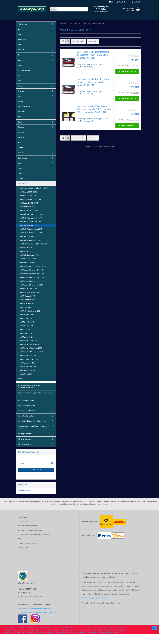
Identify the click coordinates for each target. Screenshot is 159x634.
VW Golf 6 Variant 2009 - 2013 (31, 225)
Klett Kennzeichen (25, 439)
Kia (19, 96)
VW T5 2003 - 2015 (27, 318)
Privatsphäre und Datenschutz (29, 543)
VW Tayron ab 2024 (27, 337)
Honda (20, 86)
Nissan (20, 117)
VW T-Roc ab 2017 (27, 303)
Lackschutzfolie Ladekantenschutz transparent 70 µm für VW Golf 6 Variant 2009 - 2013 (93, 82)
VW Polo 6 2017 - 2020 (28, 289)
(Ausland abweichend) (85, 67)
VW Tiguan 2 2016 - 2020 (29, 344)
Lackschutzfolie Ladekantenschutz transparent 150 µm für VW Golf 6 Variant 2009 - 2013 (93, 55)
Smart (20, 153)
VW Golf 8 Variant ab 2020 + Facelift (33, 244)
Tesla (20, 173)
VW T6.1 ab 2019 (26, 326)
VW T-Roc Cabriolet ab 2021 (30, 311)
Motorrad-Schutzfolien (26, 406)
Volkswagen (22, 184)
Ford (19, 81)
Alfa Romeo (22, 24)
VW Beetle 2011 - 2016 (28, 192)
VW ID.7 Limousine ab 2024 (30, 255)
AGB (19, 539)
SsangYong (22, 158)
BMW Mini (22, 40)
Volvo (20, 379)
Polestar (21, 132)
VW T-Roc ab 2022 (27, 307)
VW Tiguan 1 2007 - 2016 (29, 341)
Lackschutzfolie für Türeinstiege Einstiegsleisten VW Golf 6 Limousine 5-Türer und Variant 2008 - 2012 (94, 109)
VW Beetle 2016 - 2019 (28, 196)
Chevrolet (21, 50)
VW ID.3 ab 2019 (26, 248)
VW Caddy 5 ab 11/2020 (29, 210)
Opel (20, 122)
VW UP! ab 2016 (26, 374)
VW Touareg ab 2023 (27, 363)
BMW (20, 34)
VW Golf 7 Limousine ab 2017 (31, 229)
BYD (19, 45)
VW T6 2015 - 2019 (27, 322)
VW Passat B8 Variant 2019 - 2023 (32, 281)
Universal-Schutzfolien (26, 411)
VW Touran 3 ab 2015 (28, 367)
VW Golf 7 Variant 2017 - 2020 (31, 233)
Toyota (20, 179)
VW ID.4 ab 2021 (26, 251)
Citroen (20, 55)
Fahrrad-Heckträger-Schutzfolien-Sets (32, 421)
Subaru (20, 163)
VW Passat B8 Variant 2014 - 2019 (32, 277)
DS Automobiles (24, 70)
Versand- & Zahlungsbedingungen (30, 530)
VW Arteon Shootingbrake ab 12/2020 (34, 188)
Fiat (19, 76)
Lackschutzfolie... (24, 491)
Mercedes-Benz (24, 106)
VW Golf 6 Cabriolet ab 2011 (30, 222)
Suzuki (20, 168)
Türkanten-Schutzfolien (26, 416)
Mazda (20, 101)
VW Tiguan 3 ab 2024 (28, 355)
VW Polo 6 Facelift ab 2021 (30, 292)
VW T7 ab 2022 (25, 329)
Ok (154, 628)
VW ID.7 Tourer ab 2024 (28, 259)
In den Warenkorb (127, 71)
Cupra (20, 60)
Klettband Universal (25, 444)
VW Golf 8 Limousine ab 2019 (31, 240)
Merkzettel (136, 2)
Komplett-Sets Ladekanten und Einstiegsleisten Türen (29, 386)
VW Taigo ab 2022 (26, 333)
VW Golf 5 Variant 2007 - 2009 (31, 218)
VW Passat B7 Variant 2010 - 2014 (32, 274)
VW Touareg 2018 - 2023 (29, 359)
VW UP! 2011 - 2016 (27, 370)
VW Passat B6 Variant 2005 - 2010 (32, 270)
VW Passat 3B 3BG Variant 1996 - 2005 (34, 266)
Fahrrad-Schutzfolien (26, 401)
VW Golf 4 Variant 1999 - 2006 (31, 214)
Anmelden (36, 470)
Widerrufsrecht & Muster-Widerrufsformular (34, 534)
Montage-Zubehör (24, 434)
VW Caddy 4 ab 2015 (27, 207)
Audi (19, 29)
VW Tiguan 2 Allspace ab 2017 (31, 352)
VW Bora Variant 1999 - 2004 (30, 199)
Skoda (20, 148)
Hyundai (21, 91)
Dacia (20, 65)
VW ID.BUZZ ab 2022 (28, 262)
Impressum (22, 521)
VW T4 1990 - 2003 (27, 315)
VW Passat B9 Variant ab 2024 (31, 285)
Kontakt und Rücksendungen (28, 526)
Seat (20, 143)
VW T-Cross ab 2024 (27, 300)
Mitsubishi (22, 112)
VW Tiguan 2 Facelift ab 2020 (31, 348)
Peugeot (21, 127)
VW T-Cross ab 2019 (27, 296)
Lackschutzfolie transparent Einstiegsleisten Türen (34, 394)
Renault (21, 137)
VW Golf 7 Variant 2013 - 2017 (31, 236)
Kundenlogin (122, 2)
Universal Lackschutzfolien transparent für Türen (34, 427)
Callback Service (24, 548)
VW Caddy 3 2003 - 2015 (29, 203)
